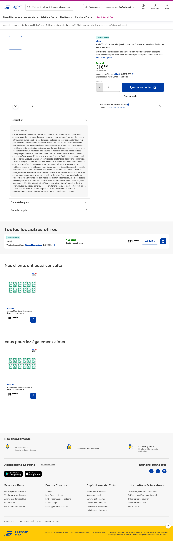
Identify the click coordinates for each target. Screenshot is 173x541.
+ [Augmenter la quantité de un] (117, 87)
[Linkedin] (151, 471)
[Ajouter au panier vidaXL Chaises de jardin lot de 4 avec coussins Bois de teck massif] (143, 87)
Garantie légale (49, 210)
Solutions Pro (47, 17)
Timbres (48, 491)
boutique (15, 25)
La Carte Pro (9, 502)
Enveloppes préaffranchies (56, 506)
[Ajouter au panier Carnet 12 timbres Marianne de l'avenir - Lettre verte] (33, 319)
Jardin (24, 25)
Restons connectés (153, 465)
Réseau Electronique (33, 245)
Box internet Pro (105, 17)
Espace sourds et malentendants (156, 532)
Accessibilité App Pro (134, 532)
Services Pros (14, 485)
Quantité (99, 81)
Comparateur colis (94, 495)
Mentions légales (62, 532)
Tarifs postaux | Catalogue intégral (142, 495)
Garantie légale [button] (130, 96)
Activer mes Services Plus (15, 499)
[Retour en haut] (168, 526)
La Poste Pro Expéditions (97, 506)
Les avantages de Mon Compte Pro (142, 491)
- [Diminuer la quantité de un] (99, 87)
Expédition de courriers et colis (19, 17)
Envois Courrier (56, 485)
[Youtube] (164, 471)
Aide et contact (134, 506)
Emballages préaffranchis (97, 510)
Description (49, 120)
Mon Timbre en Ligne (54, 495)
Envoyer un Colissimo (95, 499)
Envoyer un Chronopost (96, 502)
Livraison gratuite (146, 446)
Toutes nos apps (48, 464)
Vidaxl (99, 41)
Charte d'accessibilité (116, 532)
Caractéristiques (49, 202)
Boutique (65, 17)
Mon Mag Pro (82, 17)
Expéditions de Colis (101, 485)
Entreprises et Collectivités (30, 521)
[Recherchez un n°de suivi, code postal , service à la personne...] (49, 7)
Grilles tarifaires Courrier (138, 499)
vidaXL (117, 74)
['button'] (13, 7)
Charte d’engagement (99, 532)
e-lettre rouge (51, 502)
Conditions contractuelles (79, 532)
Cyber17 (165, 534)
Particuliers (9, 521)
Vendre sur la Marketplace (15, 495)
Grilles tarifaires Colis (137, 502)
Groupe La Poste (52, 521)
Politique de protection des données (146, 534)
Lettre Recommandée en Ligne (58, 499)
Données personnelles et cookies (119, 534)
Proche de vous (21, 447)
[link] (16, 533)
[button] (155, 7)
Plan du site (49, 532)
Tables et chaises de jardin (57, 25)
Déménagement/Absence (15, 491)
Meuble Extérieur (37, 25)
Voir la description (104, 57)
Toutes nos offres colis (96, 491)
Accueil (6, 25)
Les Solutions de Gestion (14, 506)
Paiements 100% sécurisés (88, 448)
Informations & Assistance (146, 485)
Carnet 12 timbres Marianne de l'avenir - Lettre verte (19, 312)
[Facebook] (158, 471)
